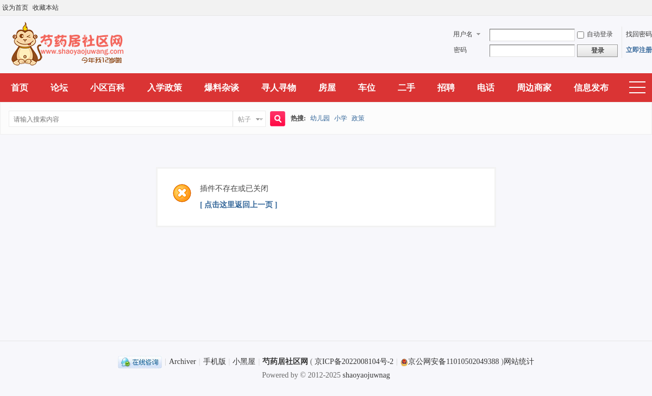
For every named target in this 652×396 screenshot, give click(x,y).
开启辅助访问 (649, 7)
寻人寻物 (278, 87)
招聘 (446, 87)
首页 (19, 87)
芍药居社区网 (285, 361)
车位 (366, 87)
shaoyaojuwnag (366, 375)
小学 (340, 118)
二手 (406, 87)
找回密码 (639, 34)
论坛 (59, 87)
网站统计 (519, 361)
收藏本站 (46, 7)
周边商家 (534, 87)
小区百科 (107, 87)
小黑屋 (244, 361)
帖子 (244, 119)
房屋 (327, 87)
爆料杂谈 (221, 87)
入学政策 (164, 87)
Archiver (182, 361)
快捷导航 (637, 87)
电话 (485, 87)
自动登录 (595, 34)
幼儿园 (320, 118)
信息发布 (591, 87)
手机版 (214, 361)
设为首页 (15, 7)
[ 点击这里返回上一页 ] (238, 205)
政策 (358, 118)
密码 (460, 50)
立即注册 (639, 50)
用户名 (463, 34)
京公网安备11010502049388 (449, 361)
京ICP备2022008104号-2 (354, 361)
